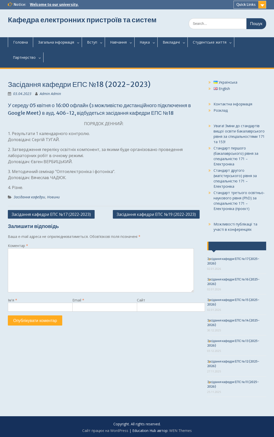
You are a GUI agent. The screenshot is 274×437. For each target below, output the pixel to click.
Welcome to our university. (54, 4)
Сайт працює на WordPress (105, 430)
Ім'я (12, 300)
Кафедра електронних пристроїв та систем (82, 19)
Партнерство (24, 57)
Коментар (18, 245)
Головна (20, 42)
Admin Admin (50, 93)
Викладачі (171, 42)
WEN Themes (180, 430)
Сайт (141, 300)
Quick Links (246, 4)
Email (78, 300)
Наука (145, 42)
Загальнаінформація (56, 42)
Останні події (224, 246)
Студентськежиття (209, 42)
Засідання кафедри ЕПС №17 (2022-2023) (51, 214)
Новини (53, 197)
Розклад (221, 110)
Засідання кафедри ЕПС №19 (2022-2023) (156, 214)
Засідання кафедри (29, 197)
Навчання (118, 42)
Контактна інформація (233, 104)
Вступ (92, 42)
